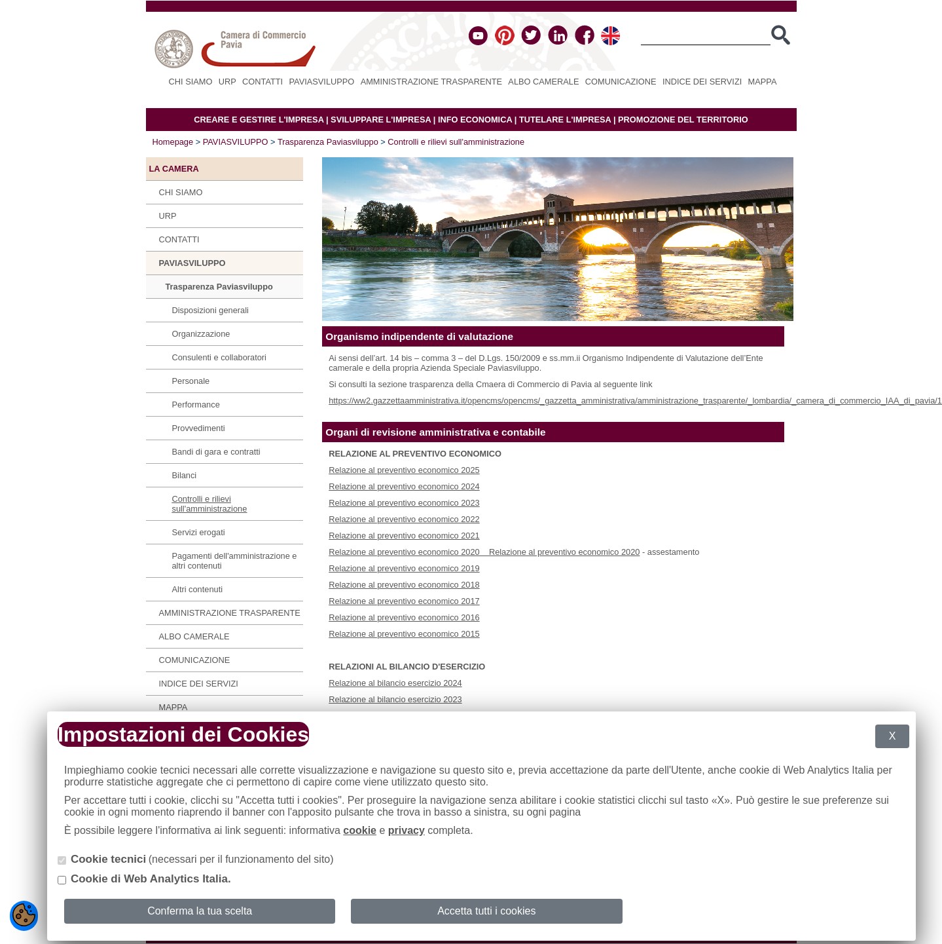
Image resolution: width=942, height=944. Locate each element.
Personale (191, 381)
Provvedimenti (198, 428)
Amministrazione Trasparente (431, 81)
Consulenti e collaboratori (219, 357)
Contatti (262, 81)
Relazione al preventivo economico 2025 (404, 470)
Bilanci (184, 475)
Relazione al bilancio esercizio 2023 (395, 699)
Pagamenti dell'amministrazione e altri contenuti (234, 561)
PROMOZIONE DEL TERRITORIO (683, 119)
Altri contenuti (197, 589)
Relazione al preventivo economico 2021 (404, 535)
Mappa (762, 81)
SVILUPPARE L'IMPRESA (381, 119)
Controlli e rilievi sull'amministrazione (456, 142)
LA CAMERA (174, 169)
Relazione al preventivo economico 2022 (404, 519)
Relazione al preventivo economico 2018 (404, 585)
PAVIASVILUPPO (322, 81)
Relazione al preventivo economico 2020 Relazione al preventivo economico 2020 (484, 552)
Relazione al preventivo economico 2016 (404, 617)
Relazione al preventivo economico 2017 (404, 601)
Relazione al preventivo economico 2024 (404, 486)
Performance (196, 404)
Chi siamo (191, 81)
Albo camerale (543, 81)
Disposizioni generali (210, 310)
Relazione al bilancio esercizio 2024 (395, 683)
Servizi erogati (198, 532)
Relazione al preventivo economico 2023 (404, 503)
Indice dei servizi (702, 81)
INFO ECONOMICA (475, 119)
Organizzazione (201, 334)
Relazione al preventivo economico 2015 (404, 634)
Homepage (173, 142)
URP (227, 81)
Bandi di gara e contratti (216, 452)
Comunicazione (621, 81)
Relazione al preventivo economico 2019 (404, 568)
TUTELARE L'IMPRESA (565, 119)
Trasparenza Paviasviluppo (328, 142)
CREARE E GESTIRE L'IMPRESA (258, 119)
